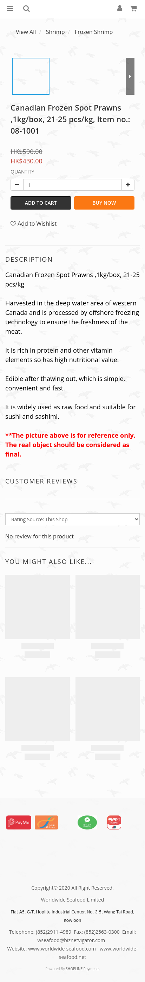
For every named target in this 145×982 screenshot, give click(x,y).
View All (26, 32)
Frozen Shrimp (94, 32)
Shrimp (55, 32)
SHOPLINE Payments (82, 968)
